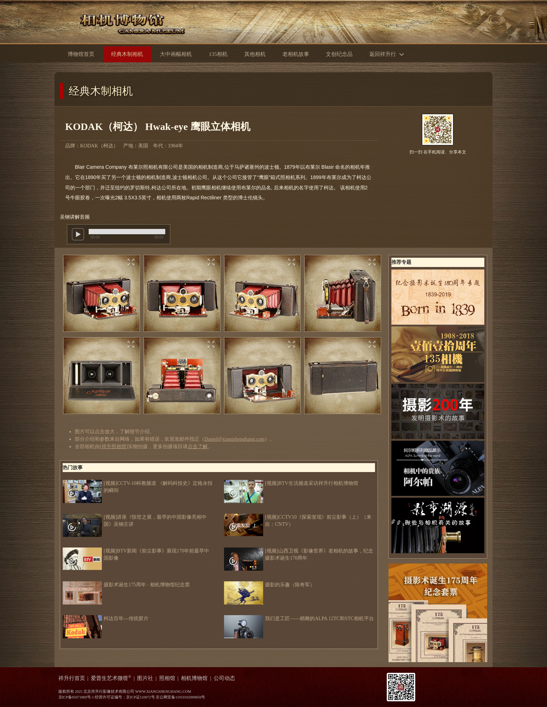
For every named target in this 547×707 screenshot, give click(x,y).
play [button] (78, 234)
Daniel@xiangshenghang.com (234, 439)
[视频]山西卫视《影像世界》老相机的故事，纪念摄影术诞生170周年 (298, 555)
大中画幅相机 (176, 54)
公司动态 (224, 678)
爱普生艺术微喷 (111, 678)
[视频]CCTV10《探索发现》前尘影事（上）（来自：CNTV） (297, 521)
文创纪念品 (339, 54)
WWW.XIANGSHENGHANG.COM (163, 691)
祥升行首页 (71, 678)
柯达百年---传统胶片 (106, 618)
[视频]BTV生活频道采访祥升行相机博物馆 (291, 483)
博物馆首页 (81, 54)
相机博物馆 (194, 678)
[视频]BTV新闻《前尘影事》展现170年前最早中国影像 (136, 555)
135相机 (218, 54)
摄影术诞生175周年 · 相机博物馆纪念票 (126, 584)
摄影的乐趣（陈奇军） (269, 584)
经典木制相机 (101, 91)
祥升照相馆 (113, 446)
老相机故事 (295, 54)
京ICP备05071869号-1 (76, 697)
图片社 (145, 678)
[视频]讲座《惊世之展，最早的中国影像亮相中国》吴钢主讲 (135, 521)
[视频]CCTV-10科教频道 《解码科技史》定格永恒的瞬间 (138, 487)
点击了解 (198, 446)
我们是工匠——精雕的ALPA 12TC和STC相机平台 (299, 618)
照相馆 (167, 678)
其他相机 (255, 54)
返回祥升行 (388, 53)
